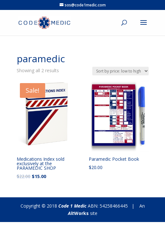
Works (78, 213)
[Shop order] (120, 71)
